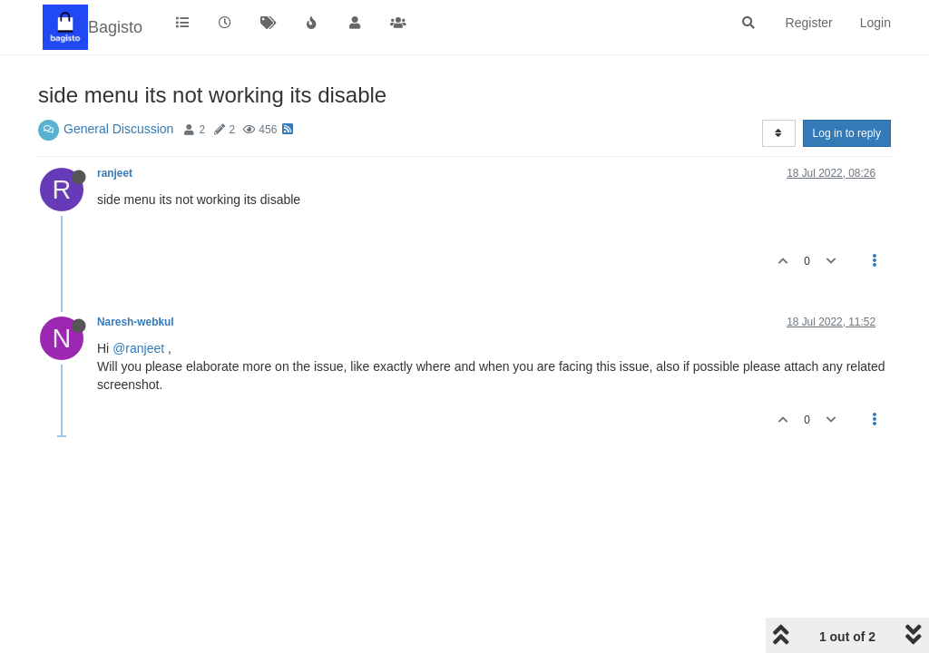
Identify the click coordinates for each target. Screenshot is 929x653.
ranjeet (114, 173)
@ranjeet (138, 348)
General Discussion (118, 129)
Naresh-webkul (135, 322)
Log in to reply (847, 133)
